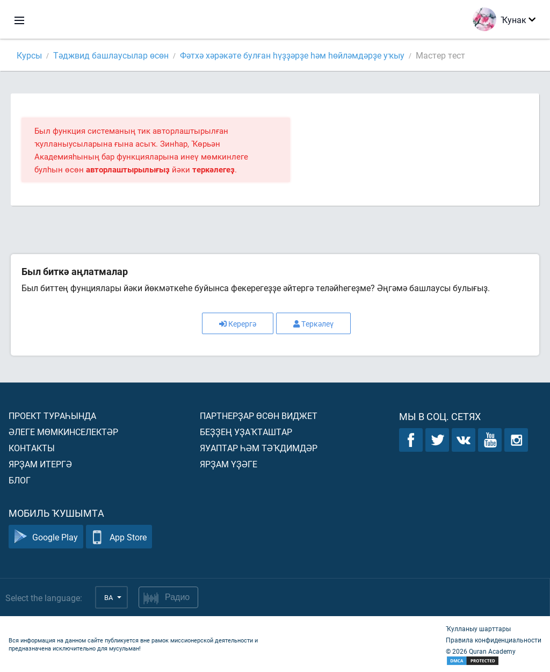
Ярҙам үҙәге (228, 463)
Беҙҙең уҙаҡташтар (246, 431)
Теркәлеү (313, 323)
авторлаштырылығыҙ (128, 169)
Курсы (29, 55)
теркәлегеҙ (213, 169)
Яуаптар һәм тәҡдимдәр (258, 447)
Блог (20, 480)
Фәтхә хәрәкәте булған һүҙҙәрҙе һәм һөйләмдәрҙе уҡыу (292, 55)
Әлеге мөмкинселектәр (63, 431)
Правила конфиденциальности (493, 639)
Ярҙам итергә (40, 463)
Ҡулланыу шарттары (478, 628)
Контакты (32, 447)
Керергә (237, 323)
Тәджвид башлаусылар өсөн (111, 55)
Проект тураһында (52, 415)
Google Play (46, 537)
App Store (119, 537)
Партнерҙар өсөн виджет (258, 415)
